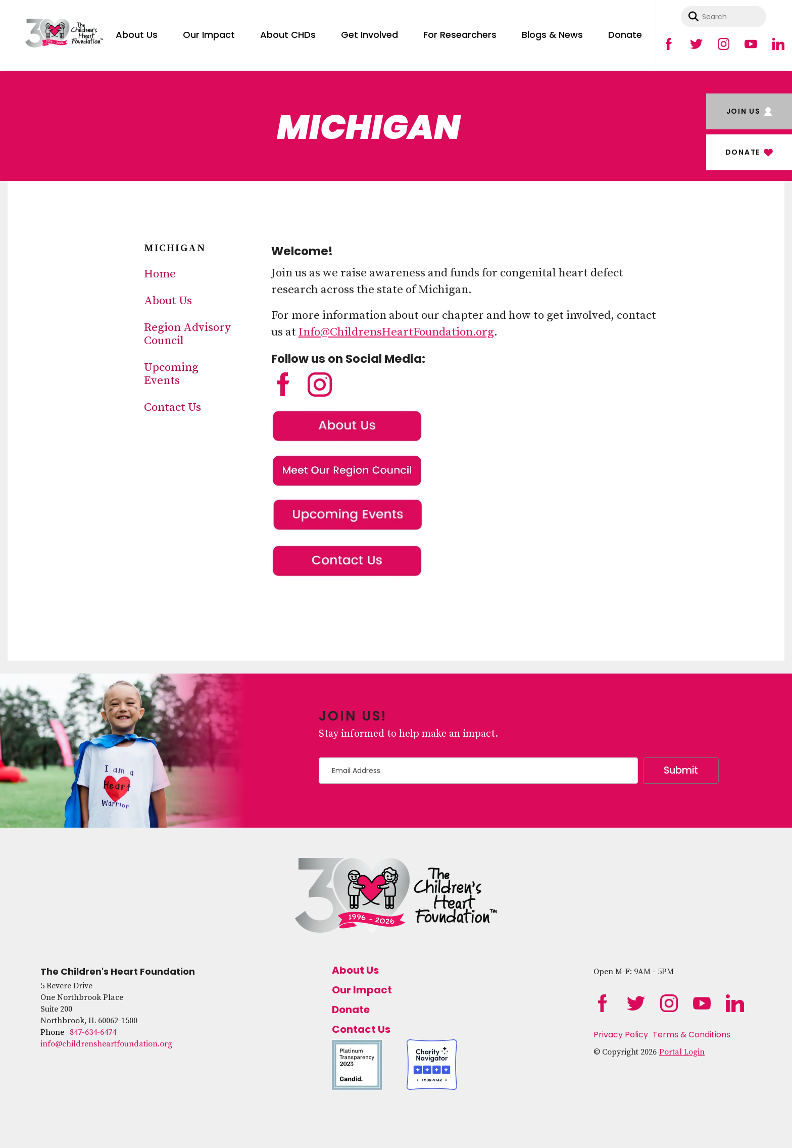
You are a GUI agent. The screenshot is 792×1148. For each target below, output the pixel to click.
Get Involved (369, 34)
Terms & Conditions (691, 1034)
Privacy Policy (620, 1034)
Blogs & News (552, 34)
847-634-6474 (93, 1032)
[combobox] (723, 16)
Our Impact (209, 34)
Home (160, 274)
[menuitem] (136, 33)
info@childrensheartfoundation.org (106, 1044)
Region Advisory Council (187, 334)
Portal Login (682, 1052)
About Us (137, 34)
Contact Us (172, 407)
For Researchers (460, 34)
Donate (625, 34)
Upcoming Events (171, 374)
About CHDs (288, 34)
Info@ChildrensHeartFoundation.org (396, 332)
